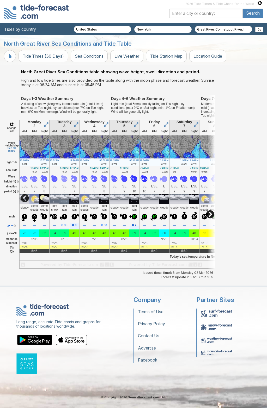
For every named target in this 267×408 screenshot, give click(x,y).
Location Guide (207, 56)
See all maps (12, 149)
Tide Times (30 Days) (43, 56)
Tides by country (20, 29)
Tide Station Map (166, 56)
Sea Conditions (89, 56)
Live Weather (126, 56)
